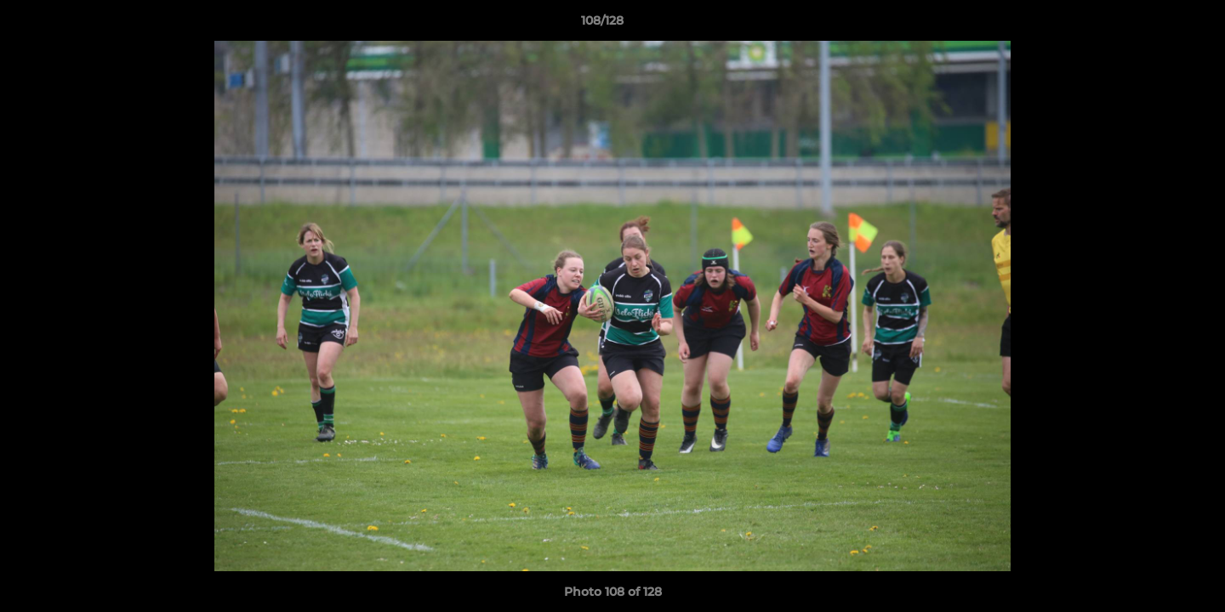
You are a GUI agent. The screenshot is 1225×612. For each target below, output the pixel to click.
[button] (1153, 24)
